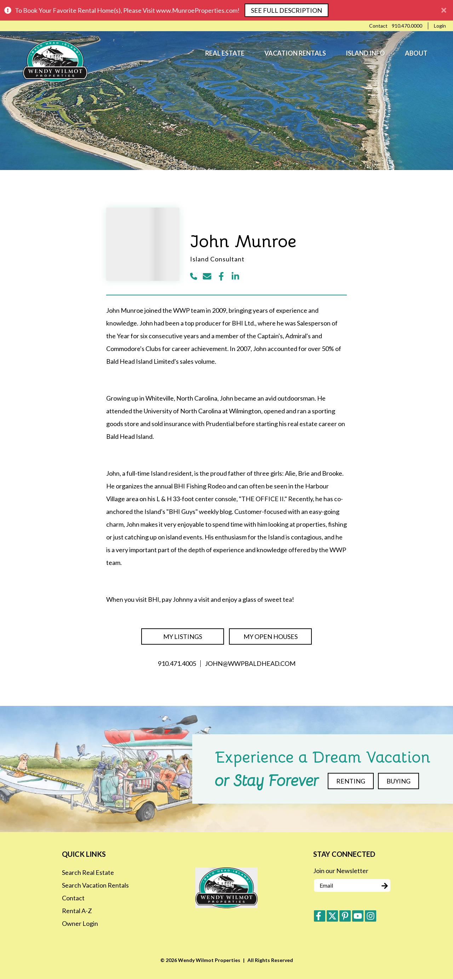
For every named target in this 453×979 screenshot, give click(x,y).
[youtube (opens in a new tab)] (357, 916)
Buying (398, 781)
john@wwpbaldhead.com (250, 663)
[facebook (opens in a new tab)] (319, 916)
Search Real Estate (88, 872)
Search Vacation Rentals (95, 885)
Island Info (365, 53)
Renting (350, 781)
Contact (73, 898)
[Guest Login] (439, 26)
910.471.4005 (177, 663)
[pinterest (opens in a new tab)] (345, 916)
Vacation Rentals (295, 53)
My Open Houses (270, 636)
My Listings (182, 636)
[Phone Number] (407, 26)
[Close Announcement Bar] (444, 10)
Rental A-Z (77, 911)
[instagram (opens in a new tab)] (370, 916)
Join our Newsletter (340, 871)
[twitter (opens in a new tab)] (332, 916)
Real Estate (225, 53)
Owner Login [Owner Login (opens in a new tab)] (80, 923)
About (416, 53)
